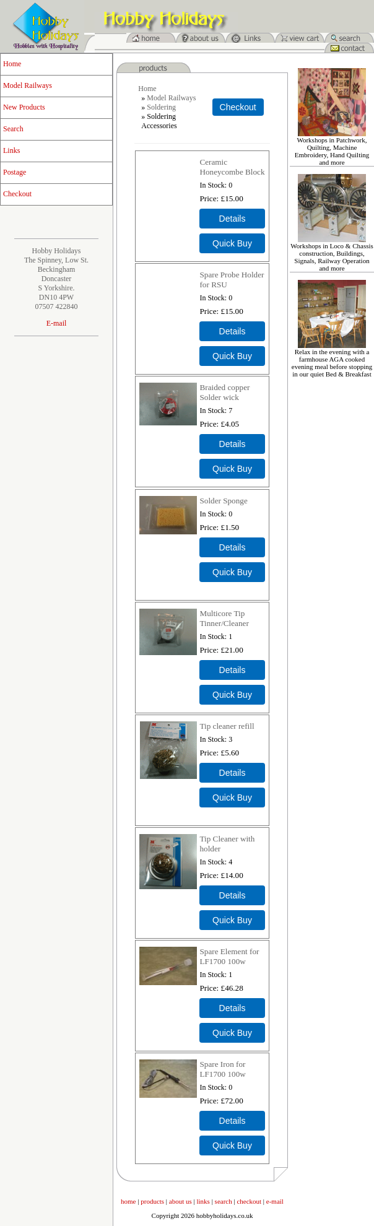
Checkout (17, 193)
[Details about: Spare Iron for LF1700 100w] (231, 1121)
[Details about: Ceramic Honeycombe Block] (231, 218)
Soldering (161, 107)
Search (13, 128)
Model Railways (27, 85)
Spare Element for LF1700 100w (229, 956)
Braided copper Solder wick (224, 392)
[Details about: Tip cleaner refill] (231, 773)
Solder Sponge (223, 500)
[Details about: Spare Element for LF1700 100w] (231, 1008)
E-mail (56, 323)
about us (180, 1201)
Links (11, 150)
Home (12, 63)
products (152, 1201)
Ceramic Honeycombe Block (231, 166)
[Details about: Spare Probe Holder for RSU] (231, 331)
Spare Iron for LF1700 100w (222, 1069)
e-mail (275, 1201)
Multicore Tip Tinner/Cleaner (223, 618)
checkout (249, 1201)
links (203, 1201)
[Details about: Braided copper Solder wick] (231, 444)
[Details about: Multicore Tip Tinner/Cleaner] (231, 670)
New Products (24, 107)
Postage (14, 172)
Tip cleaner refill (226, 726)
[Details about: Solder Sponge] (231, 547)
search (223, 1201)
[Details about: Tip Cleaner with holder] (231, 895)
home (128, 1201)
